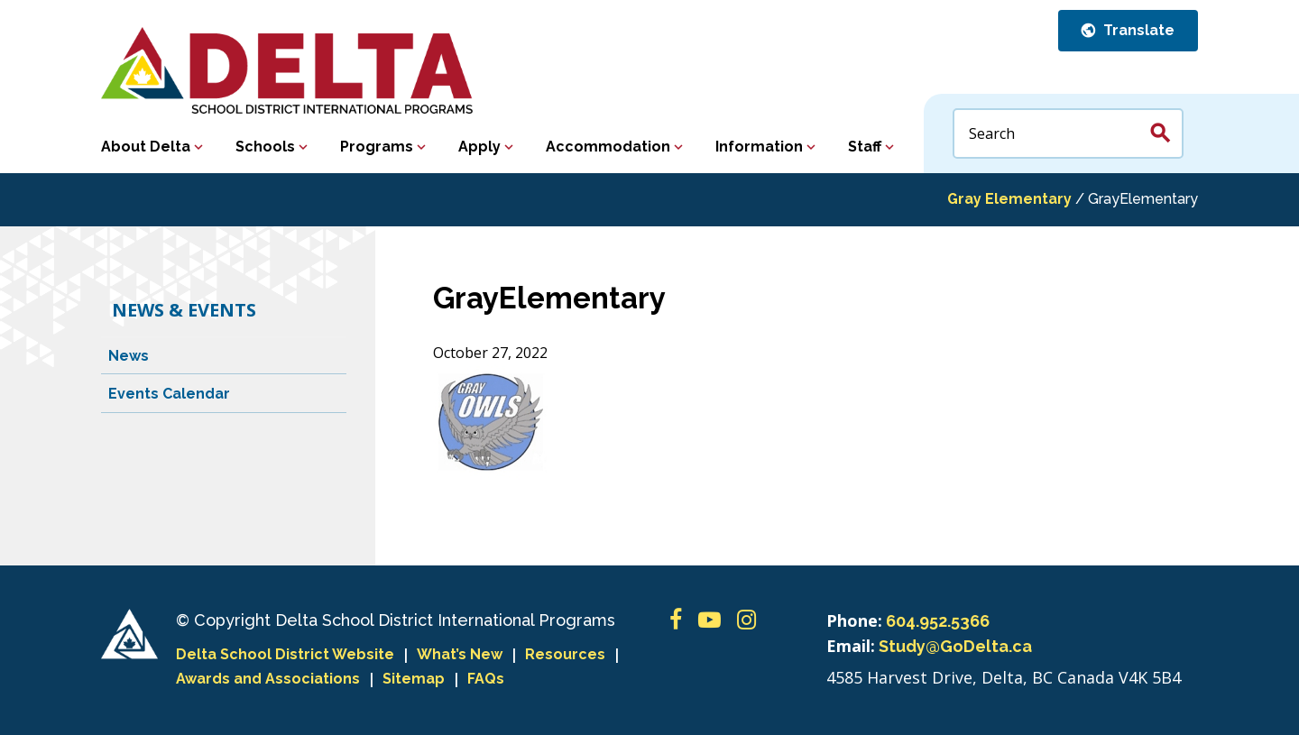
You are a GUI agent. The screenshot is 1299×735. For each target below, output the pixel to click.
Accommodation (608, 146)
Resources (565, 654)
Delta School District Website (285, 654)
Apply (479, 146)
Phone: (854, 620)
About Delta (145, 146)
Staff (864, 146)
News (128, 355)
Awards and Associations (268, 678)
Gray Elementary (1009, 198)
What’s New (459, 654)
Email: (850, 646)
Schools (265, 146)
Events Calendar (169, 393)
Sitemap (413, 678)
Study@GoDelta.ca (955, 646)
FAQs (485, 678)
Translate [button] (1137, 30)
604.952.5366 (938, 620)
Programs (376, 146)
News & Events (184, 310)
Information (759, 146)
